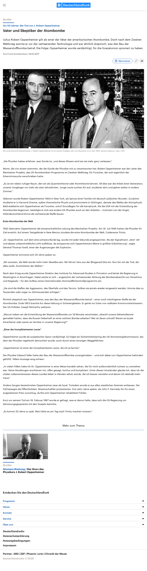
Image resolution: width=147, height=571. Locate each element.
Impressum (9, 545)
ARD (16, 553)
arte (41, 553)
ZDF (23, 553)
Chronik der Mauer (56, 553)
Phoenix (32, 553)
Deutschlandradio (13, 531)
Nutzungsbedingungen (16, 540)
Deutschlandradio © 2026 (18, 558)
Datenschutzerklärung (16, 535)
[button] (4, 5)
